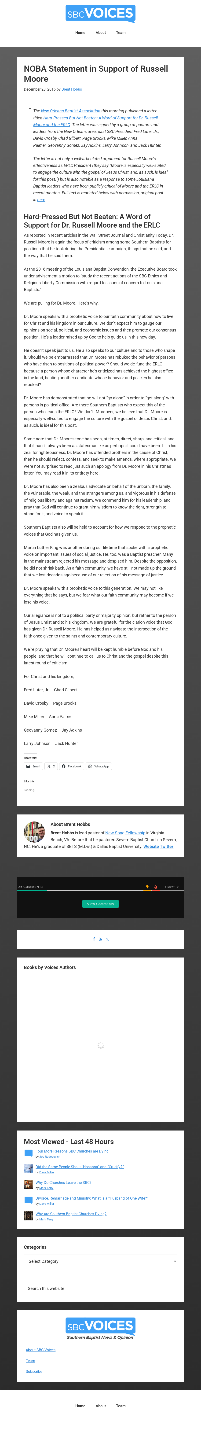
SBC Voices (101, 14)
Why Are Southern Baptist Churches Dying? (71, 1214)
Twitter (166, 846)
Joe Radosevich (49, 1156)
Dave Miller (46, 1172)
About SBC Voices (40, 1350)
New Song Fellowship (125, 832)
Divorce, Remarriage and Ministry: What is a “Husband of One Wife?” (92, 1198)
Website (151, 846)
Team (30, 1361)
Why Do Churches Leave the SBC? (63, 1182)
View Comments (100, 904)
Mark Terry (46, 1188)
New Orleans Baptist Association (70, 110)
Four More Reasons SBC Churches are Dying (72, 1151)
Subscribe (34, 1371)
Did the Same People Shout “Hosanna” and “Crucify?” (80, 1167)
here (41, 199)
